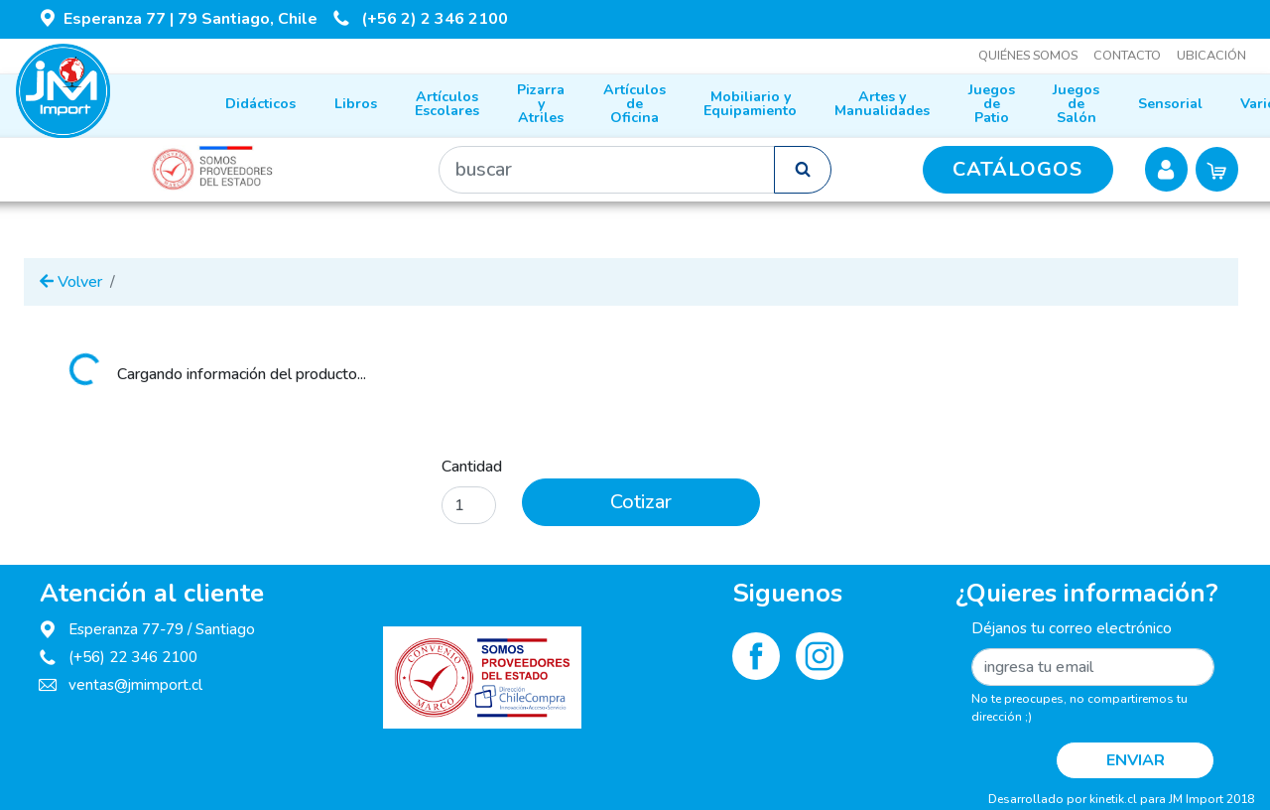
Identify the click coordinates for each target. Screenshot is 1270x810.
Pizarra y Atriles (541, 104)
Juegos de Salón (1076, 104)
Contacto (1127, 56)
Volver (71, 282)
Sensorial (1170, 103)
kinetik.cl (1113, 799)
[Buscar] (607, 170)
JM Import (1196, 799)
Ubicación (1211, 56)
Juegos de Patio (991, 104)
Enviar (1135, 760)
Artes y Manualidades (882, 103)
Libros (355, 103)
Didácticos (260, 103)
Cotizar (641, 501)
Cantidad (472, 466)
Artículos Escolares (447, 103)
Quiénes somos (1028, 56)
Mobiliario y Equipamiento (750, 103)
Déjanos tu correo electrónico (1071, 628)
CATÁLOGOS (1017, 169)
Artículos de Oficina (634, 104)
